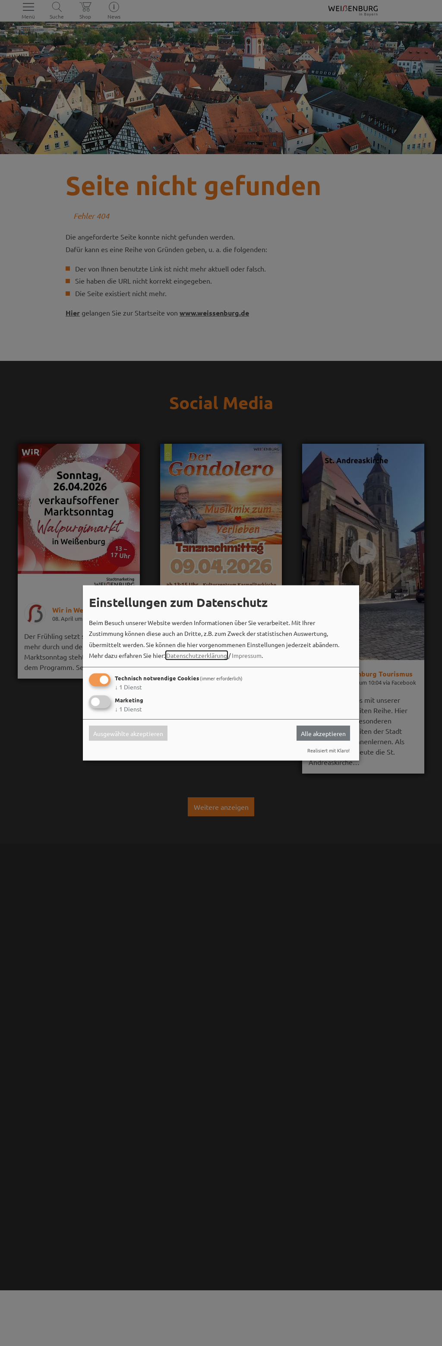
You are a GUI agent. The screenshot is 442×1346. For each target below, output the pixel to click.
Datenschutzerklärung (196, 655)
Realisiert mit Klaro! (328, 750)
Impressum (247, 655)
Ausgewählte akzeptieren (128, 733)
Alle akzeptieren (323, 733)
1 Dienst (128, 687)
